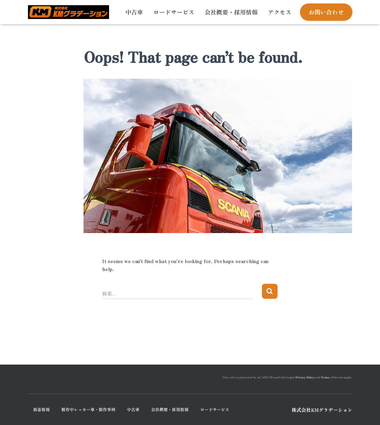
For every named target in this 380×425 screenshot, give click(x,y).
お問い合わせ (326, 12)
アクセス (279, 12)
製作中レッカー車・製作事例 (88, 409)
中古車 (134, 12)
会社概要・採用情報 (231, 12)
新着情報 (41, 409)
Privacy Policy (304, 377)
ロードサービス (173, 12)
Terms (325, 377)
